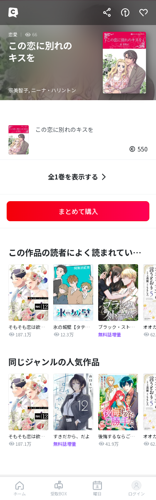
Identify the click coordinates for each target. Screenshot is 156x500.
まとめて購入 (78, 211)
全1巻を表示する (78, 177)
